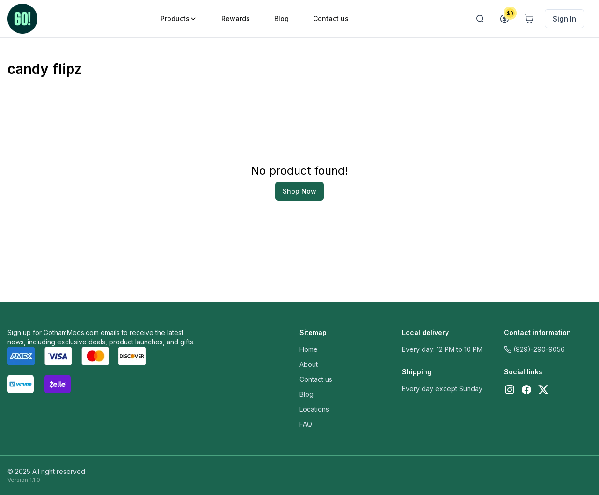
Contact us (316, 379)
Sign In (564, 18)
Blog (307, 394)
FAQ (306, 424)
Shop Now (299, 191)
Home (309, 349)
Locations (314, 409)
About (309, 364)
